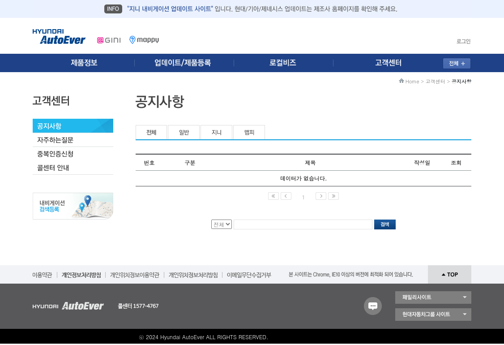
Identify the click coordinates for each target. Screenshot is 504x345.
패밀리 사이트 (433, 297)
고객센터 (435, 81)
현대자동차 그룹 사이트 (433, 314)
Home (412, 81)
